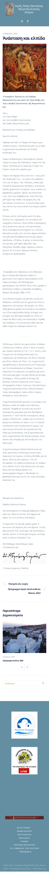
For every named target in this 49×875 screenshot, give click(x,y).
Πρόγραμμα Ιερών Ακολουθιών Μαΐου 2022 (24, 591)
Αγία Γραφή (23, 829)
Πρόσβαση (25, 853)
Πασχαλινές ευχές (18, 583)
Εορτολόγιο (25, 836)
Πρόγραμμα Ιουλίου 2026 (13, 660)
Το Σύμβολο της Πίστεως (24, 849)
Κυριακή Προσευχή (24, 846)
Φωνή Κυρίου (24, 832)
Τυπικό (24, 842)
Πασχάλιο (24, 839)
